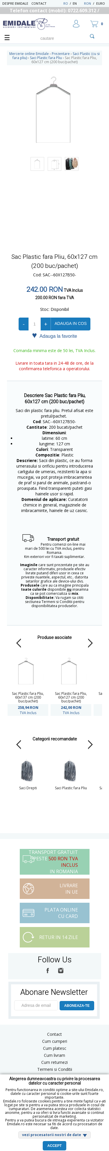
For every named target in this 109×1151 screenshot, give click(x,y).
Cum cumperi (54, 1041)
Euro (100, 3)
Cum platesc (54, 1048)
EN (78, 3)
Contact (39, 3)
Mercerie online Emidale (29, 53)
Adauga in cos (71, 323)
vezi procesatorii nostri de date (51, 1134)
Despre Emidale (15, 3)
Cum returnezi (54, 1062)
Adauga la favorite (54, 336)
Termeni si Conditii (54, 1069)
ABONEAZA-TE (77, 1006)
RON (87, 3)
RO (65, 3)
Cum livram (54, 1055)
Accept (54, 1146)
